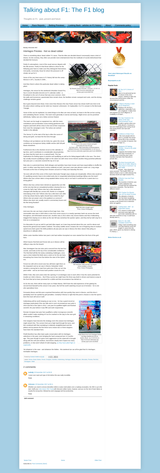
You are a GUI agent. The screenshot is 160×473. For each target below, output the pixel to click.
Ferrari (43, 359)
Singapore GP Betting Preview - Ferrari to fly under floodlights (127, 148)
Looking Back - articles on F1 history (84, 25)
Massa (73, 359)
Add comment (29, 398)
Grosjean (48, 359)
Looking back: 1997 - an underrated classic (125, 207)
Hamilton (54, 359)
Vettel (33, 361)
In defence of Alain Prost (126, 134)
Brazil (35, 359)
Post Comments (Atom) (39, 463)
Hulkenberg (61, 359)
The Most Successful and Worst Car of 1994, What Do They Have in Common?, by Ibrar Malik (127, 165)
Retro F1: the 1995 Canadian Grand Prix (125, 222)
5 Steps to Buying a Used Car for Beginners (126, 104)
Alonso (31, 359)
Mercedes (84, 359)
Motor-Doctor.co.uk (114, 237)
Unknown (31, 384)
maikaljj (30, 372)
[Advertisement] (63, 452)
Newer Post (27, 460)
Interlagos (68, 359)
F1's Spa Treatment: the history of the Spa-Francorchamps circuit (125, 119)
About (108, 25)
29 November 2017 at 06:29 (43, 372)
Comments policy (123, 25)
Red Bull (95, 359)
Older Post (98, 460)
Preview (90, 359)
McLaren (78, 359)
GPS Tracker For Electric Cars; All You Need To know (127, 193)
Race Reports (38, 25)
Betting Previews (56, 25)
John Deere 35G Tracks (46, 389)
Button (39, 359)
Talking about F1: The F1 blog (63, 9)
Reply (30, 378)
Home (25, 25)
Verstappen (27, 361)
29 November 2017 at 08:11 (44, 384)
